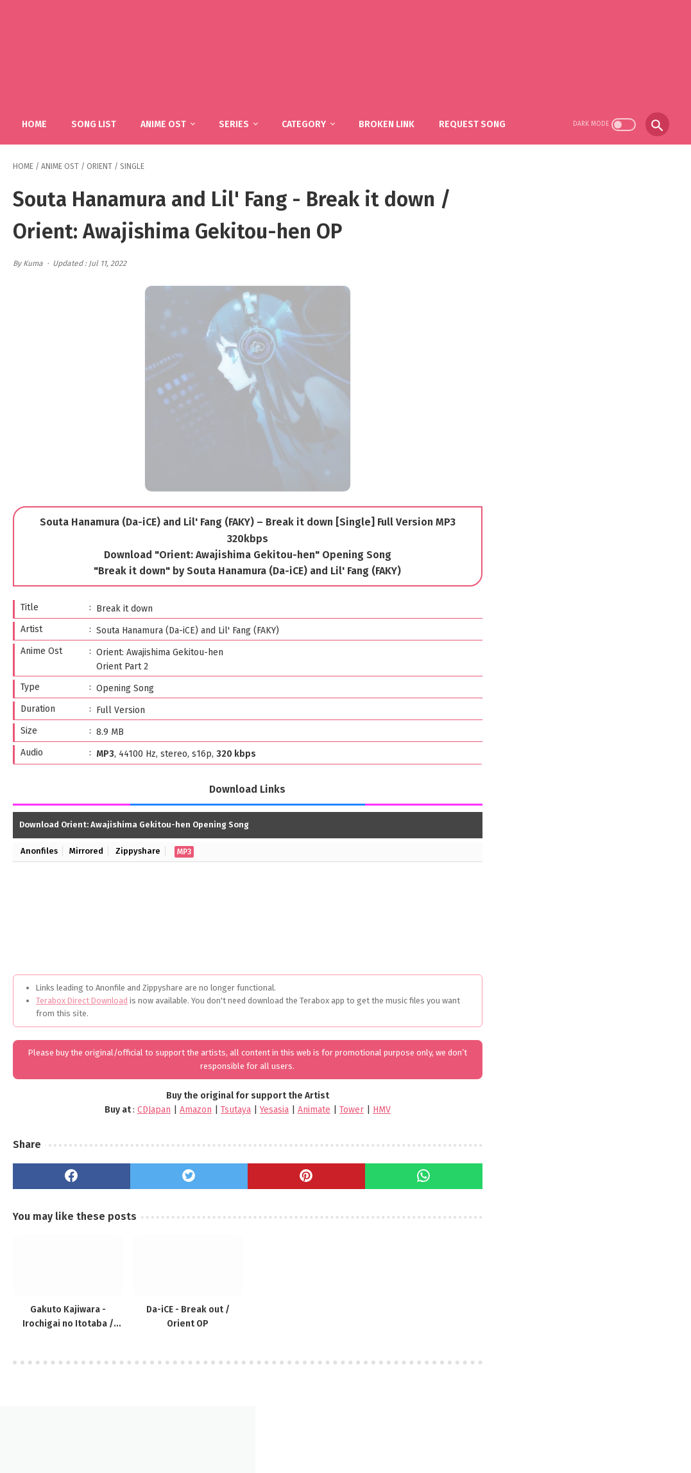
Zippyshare (138, 849)
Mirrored (87, 849)
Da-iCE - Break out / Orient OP (181, 1312)
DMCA (361, 1432)
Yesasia (265, 1108)
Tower (342, 1108)
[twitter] (182, 1174)
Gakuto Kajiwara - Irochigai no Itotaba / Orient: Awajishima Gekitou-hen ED (66, 1313)
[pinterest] (295, 1174)
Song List (95, 122)
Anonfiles (39, 849)
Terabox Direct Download (82, 998)
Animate (305, 1108)
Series (235, 122)
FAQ (326, 1432)
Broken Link (388, 122)
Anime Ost (164, 122)
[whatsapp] (407, 1174)
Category (305, 122)
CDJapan (145, 1108)
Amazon (187, 1108)
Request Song (473, 122)
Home (35, 122)
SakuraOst (356, 1452)
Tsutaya (227, 1108)
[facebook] (69, 1174)
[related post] (66, 1262)
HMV (373, 1108)
